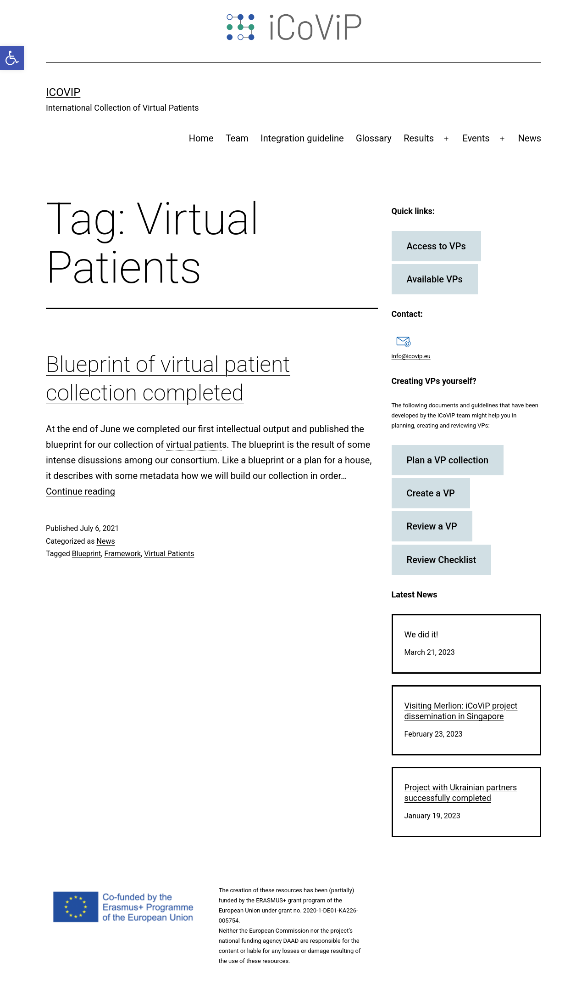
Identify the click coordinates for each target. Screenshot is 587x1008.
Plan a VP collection (448, 460)
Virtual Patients (169, 553)
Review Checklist (441, 559)
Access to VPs (436, 246)
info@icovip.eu (411, 356)
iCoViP (63, 92)
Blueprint (86, 553)
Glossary (374, 138)
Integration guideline (301, 138)
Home (201, 138)
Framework (122, 553)
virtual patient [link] (194, 444)
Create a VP (431, 493)
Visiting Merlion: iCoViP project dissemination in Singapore (461, 711)
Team (237, 138)
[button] (12, 58)
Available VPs (435, 279)
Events (475, 138)
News (529, 138)
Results (419, 138)
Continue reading (80, 491)
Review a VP (432, 526)
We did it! (421, 634)
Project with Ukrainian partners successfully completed (460, 793)
